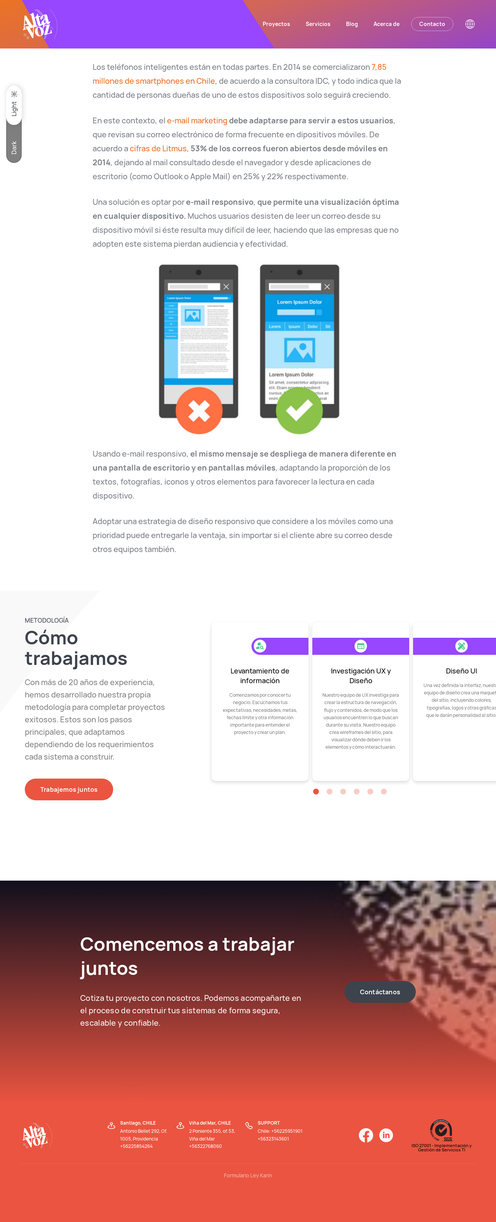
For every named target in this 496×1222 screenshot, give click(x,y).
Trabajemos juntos (69, 789)
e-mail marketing (197, 120)
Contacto (432, 24)
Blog (352, 24)
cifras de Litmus (158, 148)
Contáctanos (380, 992)
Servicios (318, 24)
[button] (316, 791)
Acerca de (387, 24)
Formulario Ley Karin (248, 1175)
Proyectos (276, 24)
